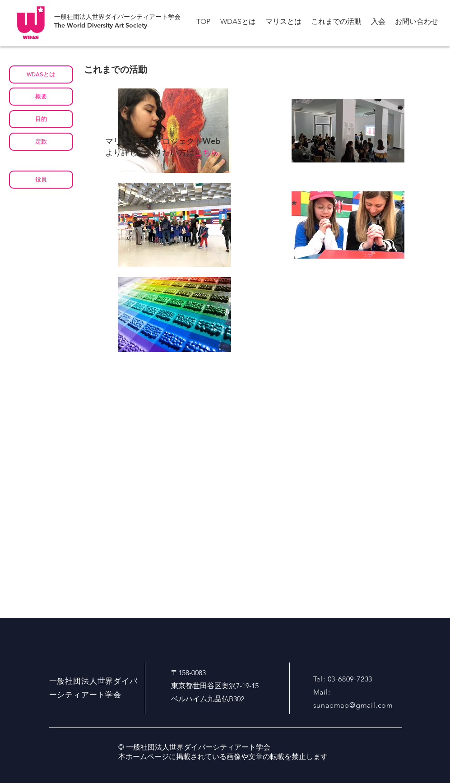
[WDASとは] (41, 74)
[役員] (41, 180)
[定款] (41, 142)
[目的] (41, 119)
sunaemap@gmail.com (353, 705)
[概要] (41, 97)
